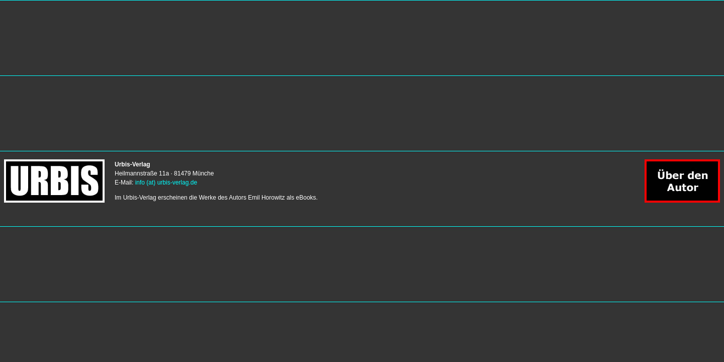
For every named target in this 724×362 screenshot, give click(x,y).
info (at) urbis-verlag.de (166, 182)
